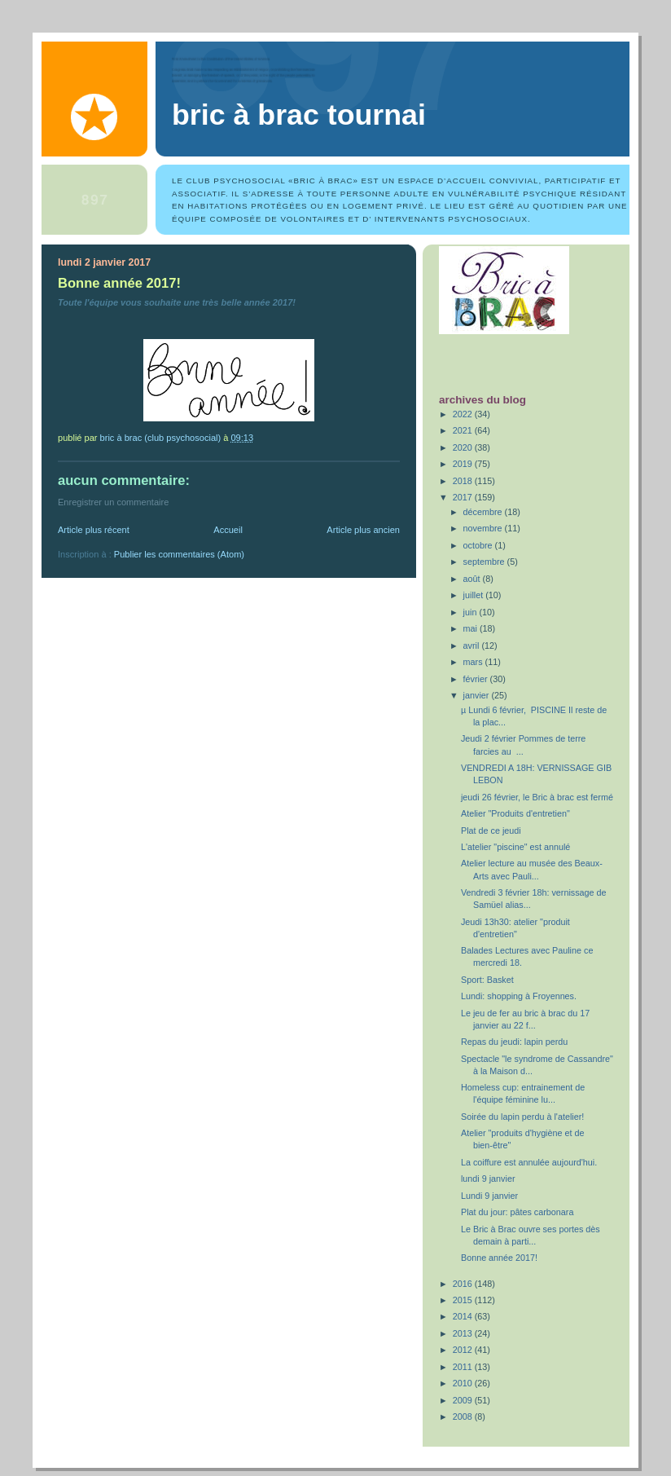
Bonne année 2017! (499, 1257)
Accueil (228, 530)
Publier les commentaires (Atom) (179, 554)
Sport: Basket (487, 980)
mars (474, 662)
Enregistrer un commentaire (113, 502)
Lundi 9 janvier (489, 1196)
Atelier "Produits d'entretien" (515, 813)
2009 (464, 1400)
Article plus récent (93, 530)
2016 (464, 1284)
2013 (464, 1333)
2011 (464, 1367)
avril (472, 645)
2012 (464, 1350)
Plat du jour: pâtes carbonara (517, 1212)
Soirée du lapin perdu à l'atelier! (522, 1116)
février (476, 679)
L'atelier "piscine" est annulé (515, 847)
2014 (464, 1316)
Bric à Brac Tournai (299, 115)
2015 (464, 1300)
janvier (477, 695)
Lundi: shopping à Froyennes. (519, 996)
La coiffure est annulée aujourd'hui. (529, 1162)
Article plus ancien (363, 530)
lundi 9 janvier (488, 1178)
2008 (464, 1416)
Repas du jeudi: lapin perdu (514, 1041)
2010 (464, 1383)
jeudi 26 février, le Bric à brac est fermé (537, 797)
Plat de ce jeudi (491, 830)
